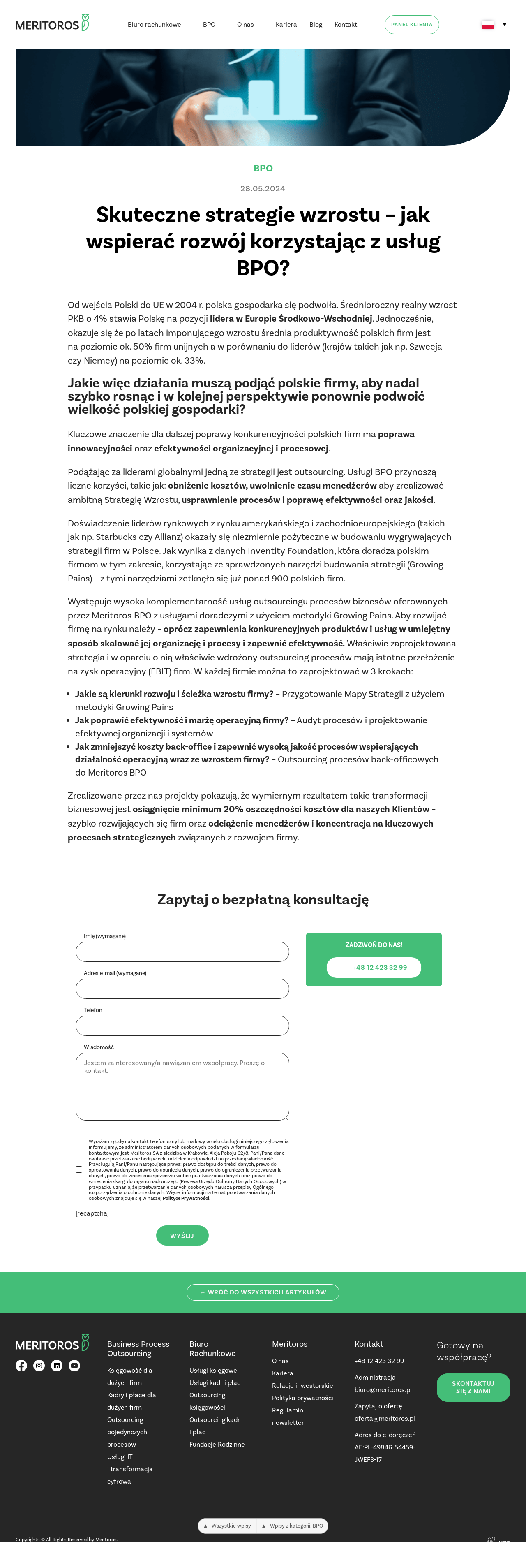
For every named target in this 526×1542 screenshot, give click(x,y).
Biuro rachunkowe (154, 24)
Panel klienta (412, 24)
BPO (209, 24)
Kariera (286, 24)
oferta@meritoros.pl (385, 1418)
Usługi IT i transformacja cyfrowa (130, 1469)
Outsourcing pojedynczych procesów (127, 1432)
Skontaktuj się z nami (473, 1387)
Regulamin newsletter (288, 1416)
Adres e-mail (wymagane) (115, 973)
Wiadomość (99, 1047)
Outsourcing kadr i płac (214, 1426)
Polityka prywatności (302, 1398)
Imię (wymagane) (105, 936)
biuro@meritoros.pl (383, 1390)
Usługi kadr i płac (214, 1383)
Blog (315, 24)
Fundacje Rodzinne (217, 1444)
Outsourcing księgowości (207, 1401)
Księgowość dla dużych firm (129, 1376)
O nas (245, 24)
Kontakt (346, 24)
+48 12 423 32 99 (379, 1361)
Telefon (93, 1010)
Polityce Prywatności (186, 1198)
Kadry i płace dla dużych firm (131, 1401)
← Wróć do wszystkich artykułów (263, 1292)
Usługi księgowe (213, 1370)
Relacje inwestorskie (302, 1385)
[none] (494, 25)
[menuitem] (494, 25)
